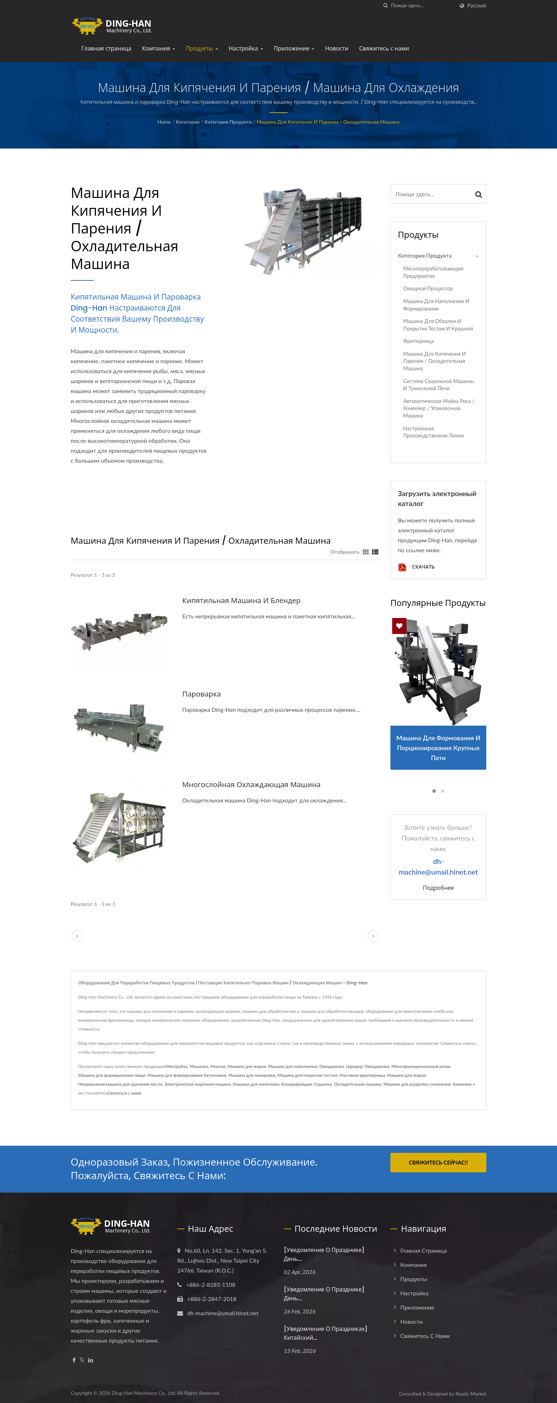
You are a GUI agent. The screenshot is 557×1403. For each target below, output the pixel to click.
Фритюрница (418, 341)
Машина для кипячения (256, 1084)
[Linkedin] (90, 1360)
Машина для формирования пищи (111, 1075)
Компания (158, 48)
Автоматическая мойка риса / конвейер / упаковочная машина (439, 408)
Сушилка (323, 1084)
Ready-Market (470, 1394)
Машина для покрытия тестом (307, 1075)
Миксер (218, 1066)
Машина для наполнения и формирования (436, 305)
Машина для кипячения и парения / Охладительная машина (328, 122)
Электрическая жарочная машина (197, 1084)
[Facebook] (74, 1360)
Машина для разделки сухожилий (416, 1084)
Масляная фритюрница (362, 1075)
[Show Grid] (366, 551)
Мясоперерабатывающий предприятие (433, 272)
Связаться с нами (124, 1093)
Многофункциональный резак (420, 1066)
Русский (476, 6)
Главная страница (106, 48)
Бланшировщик (296, 1084)
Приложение (294, 48)
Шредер (354, 1066)
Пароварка (202, 694)
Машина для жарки (247, 1066)
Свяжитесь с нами (384, 48)
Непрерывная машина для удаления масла (120, 1084)
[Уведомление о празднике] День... (324, 1254)
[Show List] (375, 551)
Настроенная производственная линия (433, 432)
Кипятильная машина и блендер (243, 600)
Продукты (202, 48)
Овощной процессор (428, 288)
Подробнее (438, 888)
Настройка (246, 48)
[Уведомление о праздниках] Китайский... (325, 1333)
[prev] (77, 936)
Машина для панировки (251, 1075)
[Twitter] (82, 1360)
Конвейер (462, 1084)
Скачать (416, 567)
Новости (336, 48)
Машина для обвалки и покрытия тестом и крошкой (438, 325)
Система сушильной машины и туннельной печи (438, 385)
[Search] (422, 5)
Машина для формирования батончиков (186, 1075)
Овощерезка (331, 1066)
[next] (373, 936)
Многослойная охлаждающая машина (253, 784)
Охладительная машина (357, 1084)
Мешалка (199, 1066)
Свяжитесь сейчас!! (438, 1162)
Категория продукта (228, 122)
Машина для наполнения (293, 1066)
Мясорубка (177, 1066)
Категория (187, 122)
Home (164, 122)
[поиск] (385, 5)
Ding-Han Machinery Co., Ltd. (144, 1393)
